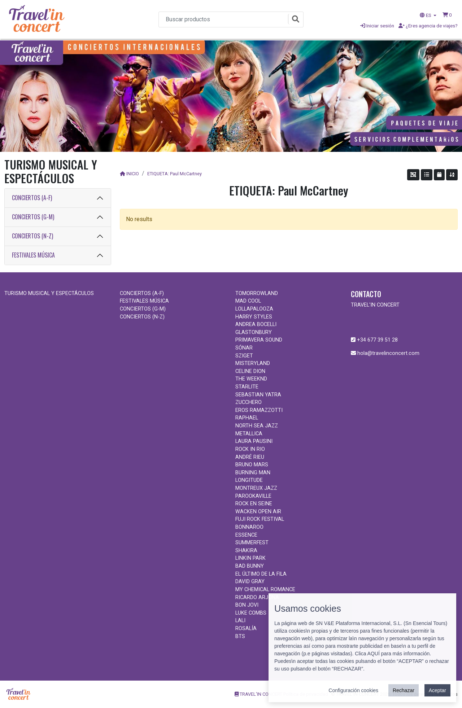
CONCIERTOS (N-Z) (32, 236)
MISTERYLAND (252, 363)
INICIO (132, 173)
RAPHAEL (246, 418)
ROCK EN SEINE (253, 504)
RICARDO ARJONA (257, 597)
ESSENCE (246, 535)
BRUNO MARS (251, 465)
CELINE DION (250, 371)
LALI (240, 620)
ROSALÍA (246, 628)
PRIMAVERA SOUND (258, 340)
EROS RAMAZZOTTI (259, 410)
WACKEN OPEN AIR (258, 512)
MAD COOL (248, 301)
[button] (447, 15)
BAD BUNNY (249, 566)
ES (426, 15)
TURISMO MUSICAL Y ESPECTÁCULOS (49, 293)
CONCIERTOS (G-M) (33, 216)
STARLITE (246, 387)
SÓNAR (244, 348)
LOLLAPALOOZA (254, 309)
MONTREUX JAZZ (256, 488)
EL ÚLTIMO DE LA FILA (261, 574)
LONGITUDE (249, 480)
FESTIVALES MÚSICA (33, 255)
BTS (240, 636)
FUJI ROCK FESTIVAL (259, 519)
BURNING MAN (252, 473)
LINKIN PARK (250, 558)
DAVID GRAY (250, 582)
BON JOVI (246, 605)
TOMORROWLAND (256, 293)
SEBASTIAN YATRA (258, 395)
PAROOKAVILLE (253, 496)
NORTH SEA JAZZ (256, 426)
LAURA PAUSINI (254, 441)
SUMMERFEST (252, 543)
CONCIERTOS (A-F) (32, 197)
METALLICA (248, 434)
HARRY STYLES (253, 317)
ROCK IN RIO (250, 449)
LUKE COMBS (250, 613)
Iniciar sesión (377, 25)
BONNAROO (249, 527)
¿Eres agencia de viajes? (428, 25)
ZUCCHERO (248, 402)
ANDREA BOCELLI (255, 324)
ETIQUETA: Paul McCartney (174, 173)
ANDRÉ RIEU (249, 457)
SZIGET (244, 356)
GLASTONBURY (253, 332)
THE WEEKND (251, 379)
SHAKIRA (246, 551)
